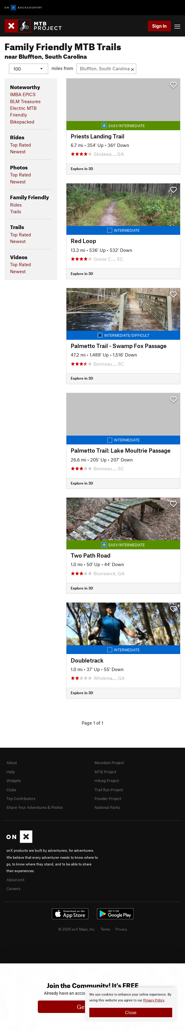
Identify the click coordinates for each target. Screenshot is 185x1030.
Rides (16, 204)
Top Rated (20, 144)
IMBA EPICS (23, 94)
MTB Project (105, 771)
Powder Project (107, 798)
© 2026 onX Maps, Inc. (76, 929)
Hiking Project (106, 780)
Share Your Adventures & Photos (34, 807)
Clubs (11, 789)
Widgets (13, 780)
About (11, 762)
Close (131, 1012)
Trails (15, 211)
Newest (18, 151)
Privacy (121, 929)
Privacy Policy (153, 1000)
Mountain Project (109, 762)
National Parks (107, 807)
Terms (105, 929)
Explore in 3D (82, 168)
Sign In (159, 26)
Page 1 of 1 (92, 722)
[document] (130, 1004)
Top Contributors (20, 798)
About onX (15, 879)
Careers (13, 888)
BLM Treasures (25, 101)
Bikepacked (22, 121)
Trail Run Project (108, 789)
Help (10, 771)
